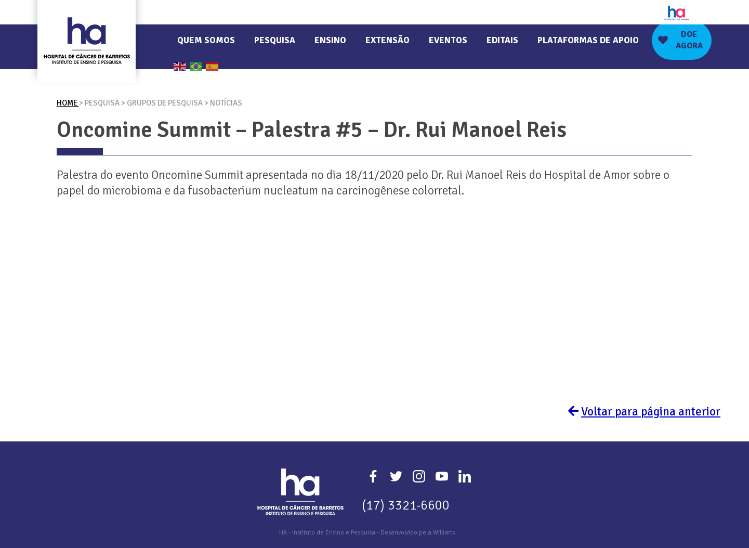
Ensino (330, 40)
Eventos (448, 40)
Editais (502, 40)
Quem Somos (206, 40)
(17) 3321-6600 (406, 505)
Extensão (387, 40)
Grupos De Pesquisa (165, 103)
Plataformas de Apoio (588, 40)
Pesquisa (274, 40)
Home (68, 103)
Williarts (444, 533)
